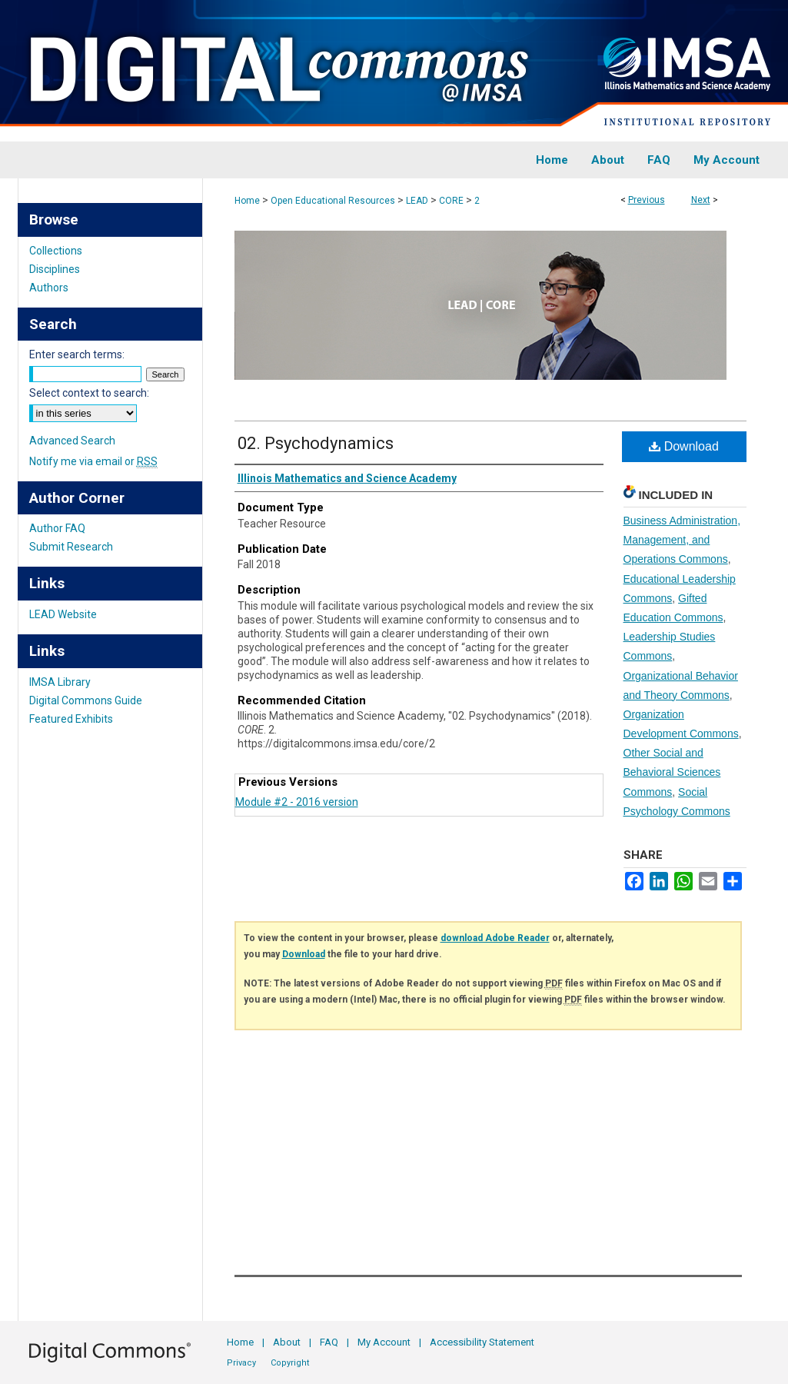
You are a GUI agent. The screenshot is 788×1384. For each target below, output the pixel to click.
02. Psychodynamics (316, 443)
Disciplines (54, 269)
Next (700, 200)
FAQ (329, 1342)
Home (247, 200)
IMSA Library (60, 682)
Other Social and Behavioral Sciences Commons (672, 772)
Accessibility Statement (482, 1342)
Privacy (241, 1363)
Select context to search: (89, 393)
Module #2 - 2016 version (296, 802)
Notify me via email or (93, 461)
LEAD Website (63, 614)
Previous (646, 200)
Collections (55, 251)
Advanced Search (72, 440)
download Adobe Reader (495, 938)
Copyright (290, 1363)
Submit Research (71, 547)
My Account (384, 1342)
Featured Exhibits (71, 719)
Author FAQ (57, 528)
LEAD (417, 200)
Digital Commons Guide (85, 700)
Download (684, 446)
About (287, 1342)
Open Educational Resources (333, 200)
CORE (451, 200)
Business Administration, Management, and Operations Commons (682, 539)
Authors (48, 287)
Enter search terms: (77, 354)
